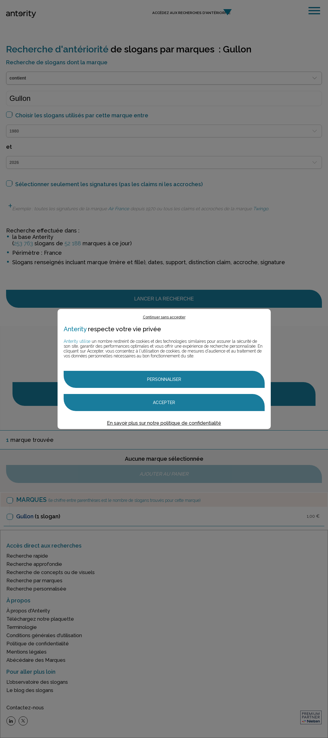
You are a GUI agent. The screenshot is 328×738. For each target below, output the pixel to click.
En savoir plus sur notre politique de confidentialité (164, 423)
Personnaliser (164, 379)
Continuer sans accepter (164, 317)
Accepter (164, 402)
